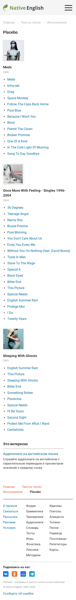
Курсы (54, 550)
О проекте (10, 506)
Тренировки (34, 517)
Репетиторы (58, 544)
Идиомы (55, 506)
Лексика (32, 550)
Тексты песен (31, 22)
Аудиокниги (34, 522)
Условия (9, 528)
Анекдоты (56, 517)
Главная (9, 22)
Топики (54, 522)
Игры (30, 539)
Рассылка (10, 517)
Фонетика (33, 544)
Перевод (55, 533)
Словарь (32, 528)
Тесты (30, 533)
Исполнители (57, 22)
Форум (31, 506)
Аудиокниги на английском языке (30, 454)
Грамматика (34, 511)
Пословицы (58, 539)
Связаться (10, 511)
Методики (33, 555)
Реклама (9, 522)
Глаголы (55, 511)
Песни (54, 528)
